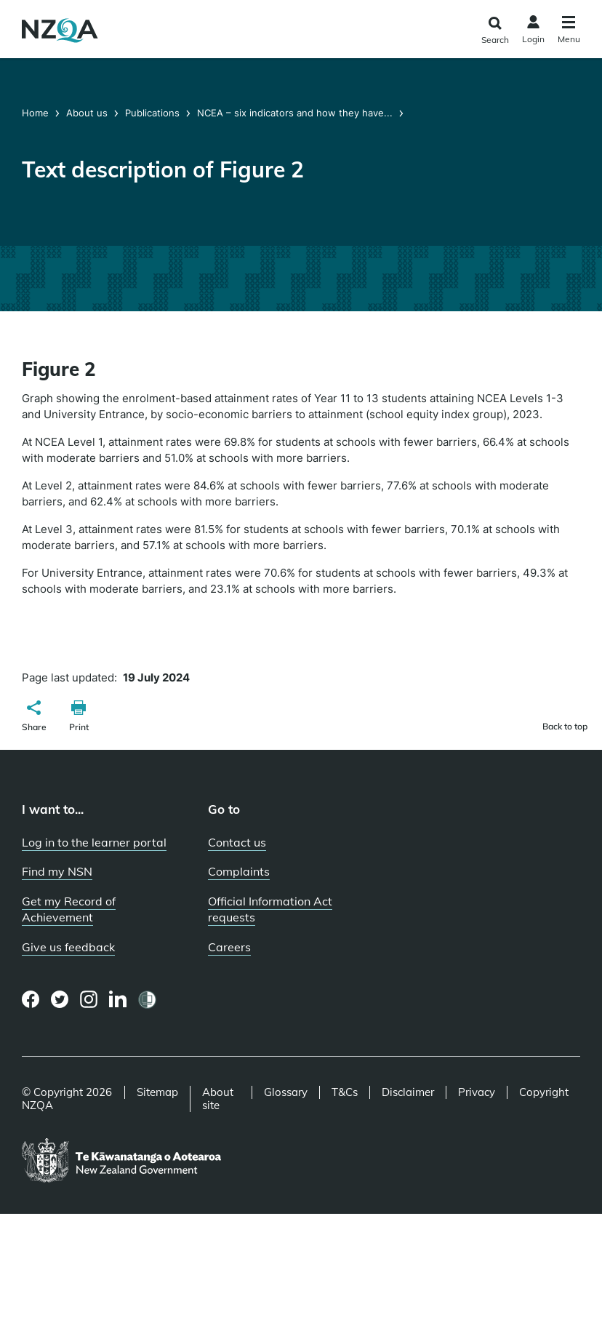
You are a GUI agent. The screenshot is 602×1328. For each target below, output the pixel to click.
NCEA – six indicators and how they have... (295, 113)
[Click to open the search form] (495, 31)
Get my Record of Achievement (69, 909)
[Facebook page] (31, 999)
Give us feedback (68, 947)
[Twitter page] (60, 999)
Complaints (239, 871)
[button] (34, 717)
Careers (229, 947)
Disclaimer (408, 1092)
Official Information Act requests (270, 909)
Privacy (476, 1092)
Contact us (237, 842)
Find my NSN (57, 871)
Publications (152, 113)
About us (87, 113)
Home (37, 113)
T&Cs (345, 1092)
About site (217, 1099)
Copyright (544, 1092)
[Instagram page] (89, 999)
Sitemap (157, 1092)
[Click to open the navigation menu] (569, 31)
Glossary (286, 1092)
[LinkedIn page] (118, 1000)
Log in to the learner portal (94, 842)
